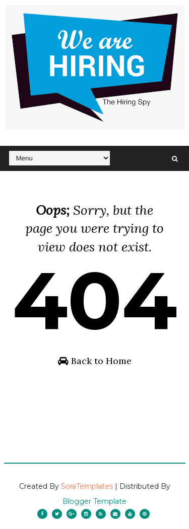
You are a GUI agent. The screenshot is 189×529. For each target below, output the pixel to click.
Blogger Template (94, 501)
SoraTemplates (87, 486)
